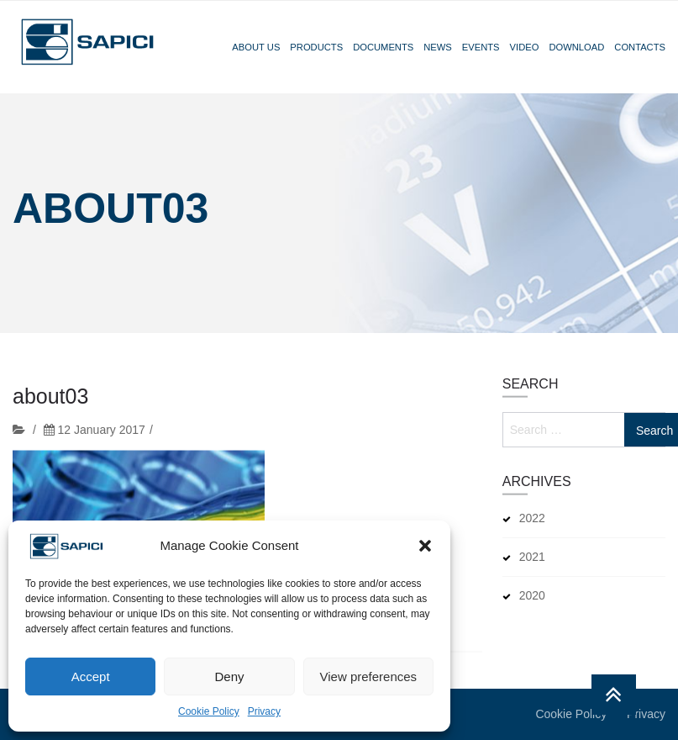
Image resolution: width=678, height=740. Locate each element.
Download (576, 47)
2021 (532, 556)
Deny (229, 676)
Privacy (264, 711)
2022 (532, 518)
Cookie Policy (208, 711)
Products (316, 47)
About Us (256, 47)
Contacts (639, 47)
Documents (383, 47)
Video (524, 47)
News (437, 47)
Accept (90, 676)
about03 (50, 401)
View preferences (369, 676)
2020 (532, 595)
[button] (425, 545)
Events (481, 47)
